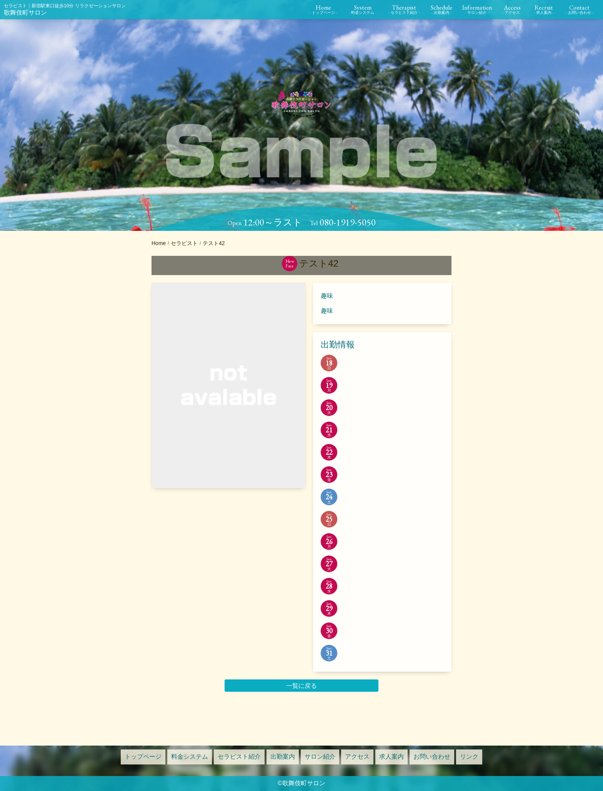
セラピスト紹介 (239, 756)
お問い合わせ (431, 756)
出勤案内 (282, 756)
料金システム (189, 756)
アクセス (357, 756)
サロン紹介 (320, 756)
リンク (469, 756)
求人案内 (391, 756)
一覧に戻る (301, 686)
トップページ (143, 756)
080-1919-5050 (348, 222)
